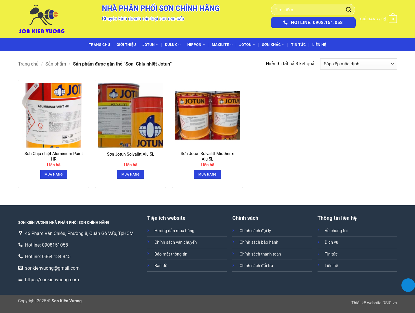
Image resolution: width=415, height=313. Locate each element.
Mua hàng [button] (54, 174)
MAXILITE (222, 44)
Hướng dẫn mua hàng (174, 230)
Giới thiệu (126, 44)
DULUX (173, 44)
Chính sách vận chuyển (175, 242)
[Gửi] (349, 9)
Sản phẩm (55, 64)
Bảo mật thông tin (170, 254)
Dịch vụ (331, 242)
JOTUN (150, 44)
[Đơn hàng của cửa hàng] (358, 64)
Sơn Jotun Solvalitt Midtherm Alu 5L (207, 156)
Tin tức (298, 44)
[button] (378, 19)
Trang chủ (99, 44)
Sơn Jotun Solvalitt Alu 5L (130, 154)
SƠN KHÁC (273, 44)
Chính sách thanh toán (260, 254)
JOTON (247, 44)
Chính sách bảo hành (258, 242)
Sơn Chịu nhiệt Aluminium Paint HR (54, 156)
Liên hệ (319, 44)
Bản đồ (160, 265)
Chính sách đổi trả (256, 265)
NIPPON (196, 44)
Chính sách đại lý (255, 230)
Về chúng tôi (336, 230)
